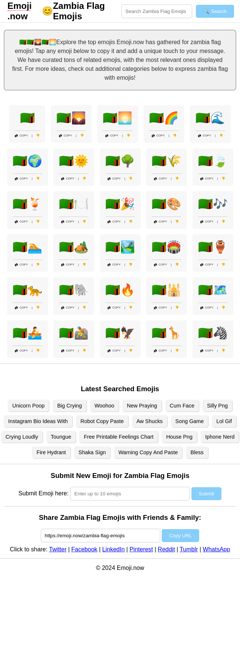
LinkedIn (113, 549)
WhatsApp (216, 549)
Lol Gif (224, 421)
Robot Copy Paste (102, 421)
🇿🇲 (27, 118)
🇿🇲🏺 (213, 247)
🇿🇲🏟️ (166, 247)
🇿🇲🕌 (166, 290)
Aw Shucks (150, 421)
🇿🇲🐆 (27, 290)
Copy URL (180, 535)
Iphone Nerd (219, 437)
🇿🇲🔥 (120, 290)
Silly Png (217, 406)
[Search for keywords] (156, 11)
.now (19, 11)
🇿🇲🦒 (166, 333)
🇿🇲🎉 (120, 204)
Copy (21, 135)
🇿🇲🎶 (213, 204)
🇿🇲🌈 (164, 118)
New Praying (142, 406)
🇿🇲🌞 (74, 161)
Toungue (61, 437)
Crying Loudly (22, 437)
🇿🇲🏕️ (74, 247)
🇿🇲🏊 (27, 247)
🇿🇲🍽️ (74, 204)
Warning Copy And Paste (148, 452)
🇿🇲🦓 (213, 333)
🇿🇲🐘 (74, 290)
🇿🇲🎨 (166, 204)
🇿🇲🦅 (120, 333)
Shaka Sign (92, 452)
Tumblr (189, 549)
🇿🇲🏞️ (120, 247)
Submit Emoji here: (44, 493)
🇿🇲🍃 (213, 161)
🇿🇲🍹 (27, 204)
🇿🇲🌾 (166, 161)
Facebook (84, 549)
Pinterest (141, 549)
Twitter (57, 549)
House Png (179, 437)
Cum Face (182, 406)
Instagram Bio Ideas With (38, 421)
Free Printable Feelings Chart (119, 437)
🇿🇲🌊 (210, 118)
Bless (196, 452)
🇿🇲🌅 (117, 118)
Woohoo (104, 406)
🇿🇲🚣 (27, 333)
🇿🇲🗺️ (213, 290)
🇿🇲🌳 (120, 161)
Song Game (189, 421)
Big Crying (69, 406)
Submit (206, 493)
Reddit (166, 549)
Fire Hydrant (51, 452)
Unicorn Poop (28, 406)
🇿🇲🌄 (71, 118)
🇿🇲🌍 (27, 161)
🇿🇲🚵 (74, 333)
